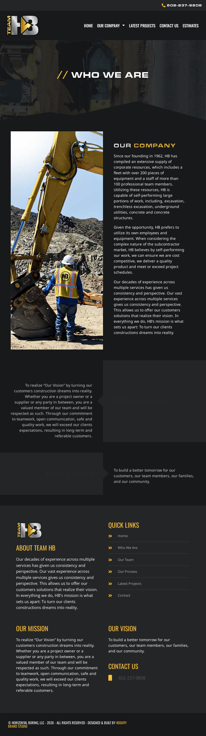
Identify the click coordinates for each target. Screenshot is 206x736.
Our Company (111, 25)
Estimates (190, 25)
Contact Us (169, 25)
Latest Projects (142, 25)
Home (88, 25)
